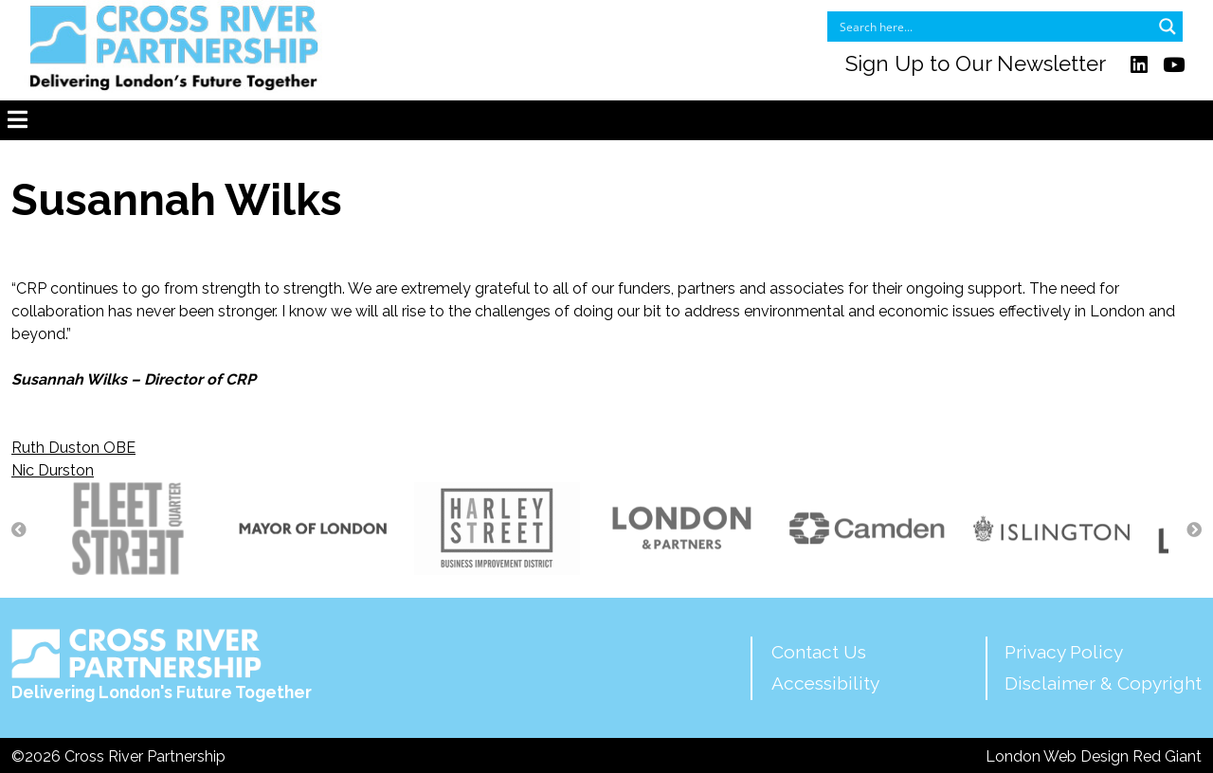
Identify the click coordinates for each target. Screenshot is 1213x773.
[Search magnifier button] (1167, 26)
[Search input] (993, 26)
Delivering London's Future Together (161, 665)
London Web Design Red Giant (1094, 756)
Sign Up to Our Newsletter (975, 64)
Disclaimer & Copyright (1103, 683)
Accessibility (825, 683)
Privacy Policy (1064, 651)
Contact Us (818, 651)
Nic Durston (52, 470)
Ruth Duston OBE (73, 448)
